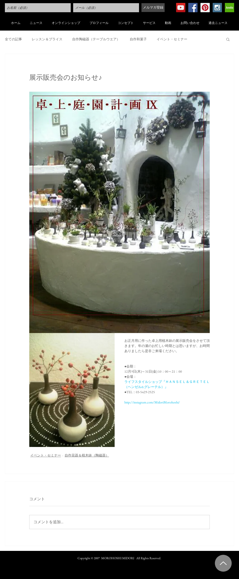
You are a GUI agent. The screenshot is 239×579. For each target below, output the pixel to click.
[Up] (223, 563)
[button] (228, 39)
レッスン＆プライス (47, 39)
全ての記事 (13, 39)
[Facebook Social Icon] (193, 7)
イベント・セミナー (172, 39)
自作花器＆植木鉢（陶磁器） (87, 455)
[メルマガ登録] (153, 7)
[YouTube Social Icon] (180, 7)
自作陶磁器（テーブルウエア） (96, 39)
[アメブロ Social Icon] (229, 7)
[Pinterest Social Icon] (205, 7)
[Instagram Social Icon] (217, 7)
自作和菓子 (138, 39)
